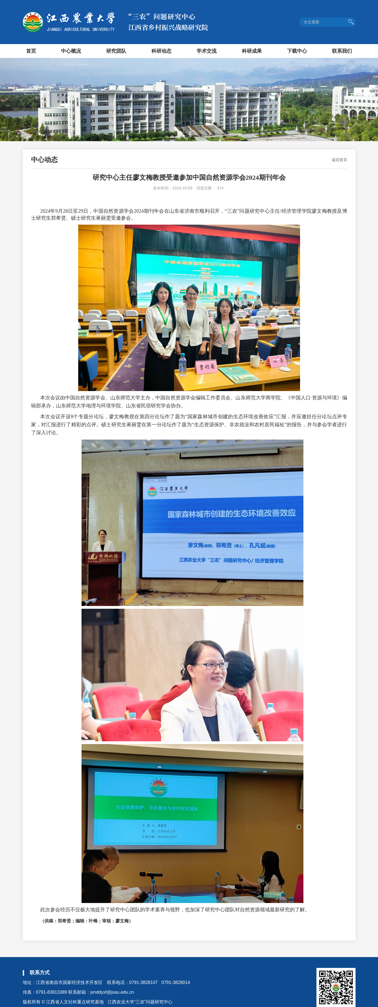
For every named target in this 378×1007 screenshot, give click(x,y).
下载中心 (297, 51)
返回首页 (339, 160)
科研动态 (161, 51)
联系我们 (342, 51)
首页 (31, 51)
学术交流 (207, 51)
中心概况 (71, 51)
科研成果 (252, 51)
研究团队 (116, 51)
